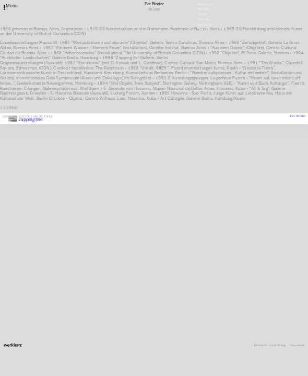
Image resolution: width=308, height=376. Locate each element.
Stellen (203, 9)
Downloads (205, 24)
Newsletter (206, 4)
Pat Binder (298, 115)
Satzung (203, 19)
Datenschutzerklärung (270, 345)
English (203, 29)
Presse (202, 14)
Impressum (297, 345)
